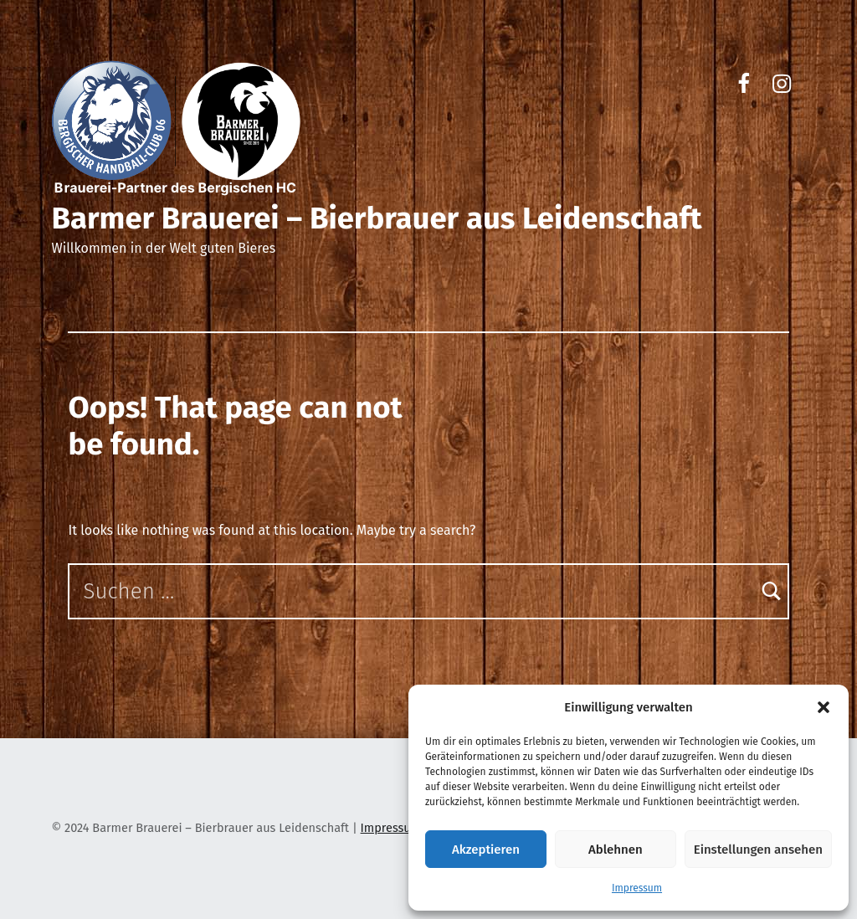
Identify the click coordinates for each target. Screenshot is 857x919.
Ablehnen (615, 849)
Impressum (637, 888)
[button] (823, 707)
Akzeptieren (486, 849)
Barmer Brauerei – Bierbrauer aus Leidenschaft (376, 218)
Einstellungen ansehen (758, 849)
